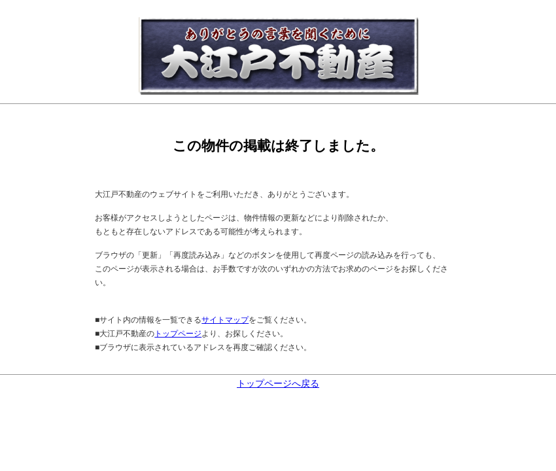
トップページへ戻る (278, 384)
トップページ (177, 333)
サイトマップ (225, 319)
